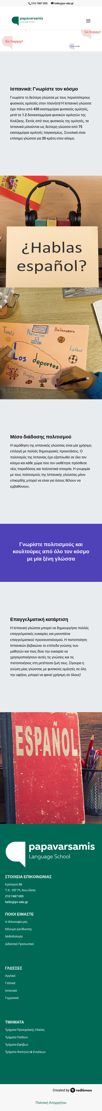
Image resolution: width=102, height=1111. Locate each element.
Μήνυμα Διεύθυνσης (18, 929)
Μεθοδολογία (14, 936)
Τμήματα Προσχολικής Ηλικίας (25, 1029)
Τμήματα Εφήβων (16, 1044)
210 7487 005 (39, 3)
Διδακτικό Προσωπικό (19, 944)
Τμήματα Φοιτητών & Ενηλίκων (25, 1052)
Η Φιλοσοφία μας (16, 922)
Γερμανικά (12, 998)
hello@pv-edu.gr (16, 902)
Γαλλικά (10, 983)
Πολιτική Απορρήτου (51, 1103)
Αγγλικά (10, 975)
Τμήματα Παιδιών (16, 1037)
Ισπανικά (11, 990)
